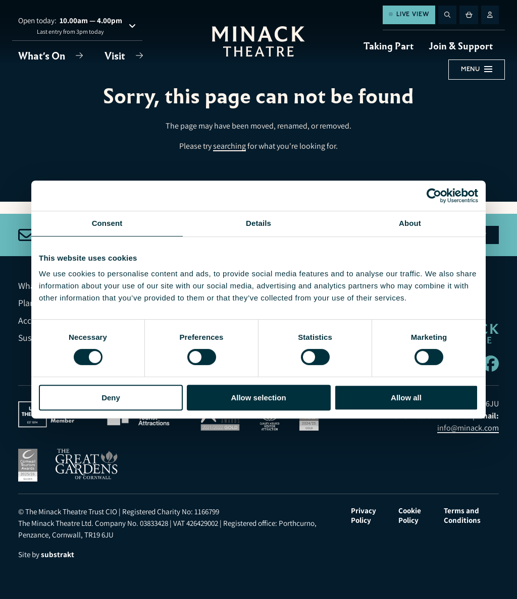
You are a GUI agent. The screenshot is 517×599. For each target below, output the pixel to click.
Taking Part (388, 46)
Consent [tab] (107, 223)
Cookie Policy (409, 515)
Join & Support (461, 46)
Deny (110, 397)
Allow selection (258, 397)
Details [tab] (258, 223)
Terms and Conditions (462, 515)
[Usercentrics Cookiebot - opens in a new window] (434, 195)
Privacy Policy (363, 515)
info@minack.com (468, 428)
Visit (116, 56)
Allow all (406, 397)
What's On (42, 56)
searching (229, 146)
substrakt (57, 554)
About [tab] (410, 223)
